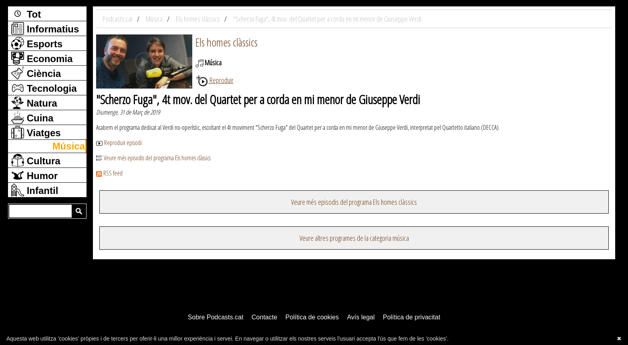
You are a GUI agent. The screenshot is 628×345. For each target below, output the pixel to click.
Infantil (34, 190)
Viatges (36, 132)
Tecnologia (44, 87)
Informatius (45, 28)
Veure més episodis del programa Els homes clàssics (153, 157)
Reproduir (214, 80)
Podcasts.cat (118, 19)
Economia (41, 58)
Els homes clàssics (226, 42)
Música (68, 146)
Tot (26, 13)
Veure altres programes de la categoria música (354, 238)
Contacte (264, 317)
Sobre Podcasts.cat (216, 317)
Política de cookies (312, 317)
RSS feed (109, 173)
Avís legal (360, 317)
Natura (34, 102)
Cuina (32, 117)
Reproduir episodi (119, 142)
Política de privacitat (411, 317)
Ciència (36, 73)
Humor (34, 175)
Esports (36, 43)
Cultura (35, 160)
